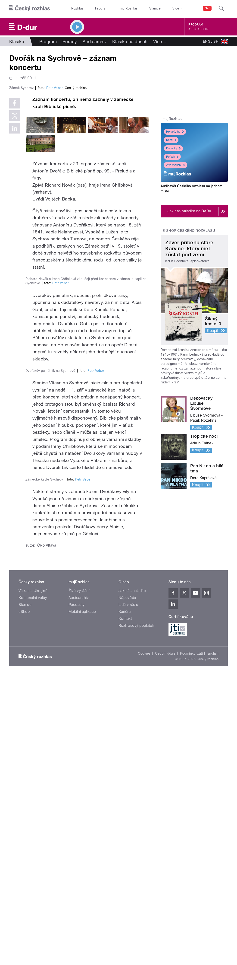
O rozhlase (159, 8)
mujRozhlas (117, 8)
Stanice (138, 8)
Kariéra (124, 899)
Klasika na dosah (130, 41)
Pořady (69, 41)
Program (94, 8)
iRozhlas (74, 8)
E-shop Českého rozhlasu (188, 231)
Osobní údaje (165, 941)
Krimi (171, 140)
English (212, 941)
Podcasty (77, 892)
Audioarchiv (198, 29)
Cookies (144, 941)
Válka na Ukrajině (33, 878)
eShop (24, 899)
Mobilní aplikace (82, 899)
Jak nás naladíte (132, 878)
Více (159, 41)
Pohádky (173, 148)
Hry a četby (175, 131)
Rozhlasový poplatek (136, 913)
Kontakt (125, 906)
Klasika (16, 41)
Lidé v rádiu (128, 892)
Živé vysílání (175, 165)
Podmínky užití (191, 941)
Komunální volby (33, 885)
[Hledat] (221, 8)
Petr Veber (54, 167)
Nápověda (127, 885)
